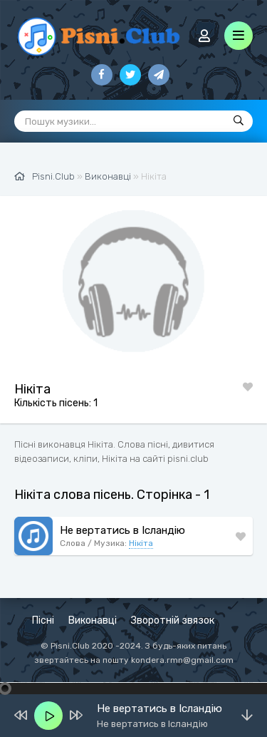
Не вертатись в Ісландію (122, 530)
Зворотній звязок (172, 620)
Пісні (43, 620)
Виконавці (92, 620)
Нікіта (141, 543)
